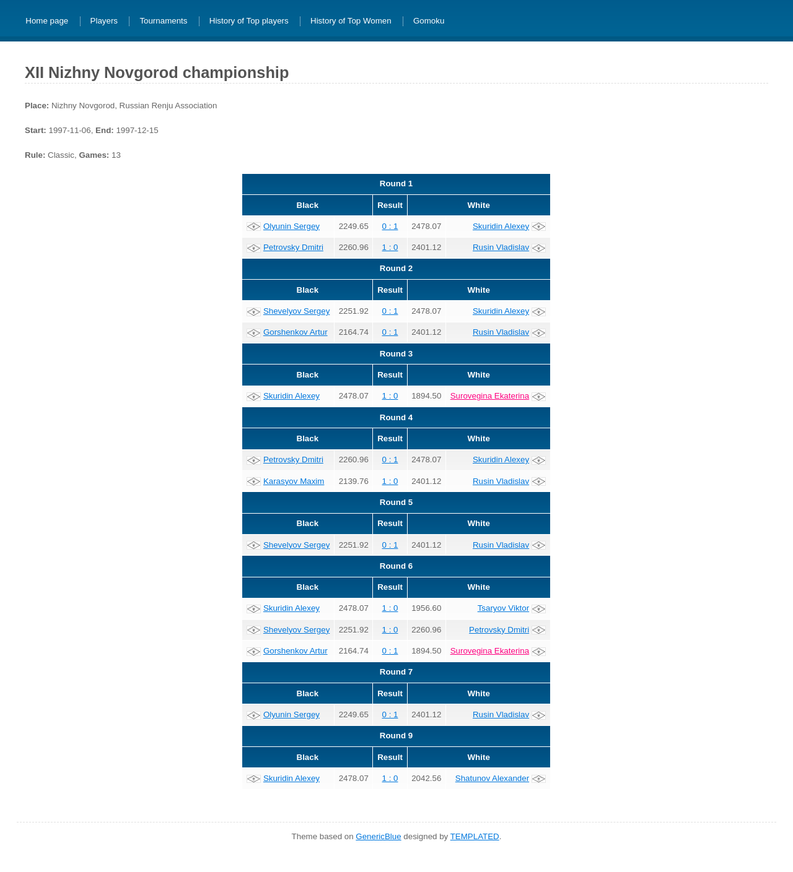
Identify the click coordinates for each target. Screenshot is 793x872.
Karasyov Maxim (294, 481)
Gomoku (428, 21)
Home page (46, 21)
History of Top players (249, 21)
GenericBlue (378, 836)
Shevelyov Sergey (296, 311)
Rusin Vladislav (501, 247)
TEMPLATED (474, 836)
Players (104, 21)
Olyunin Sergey (291, 226)
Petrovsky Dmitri (293, 247)
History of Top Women (351, 21)
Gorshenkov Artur (295, 332)
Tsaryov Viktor (503, 608)
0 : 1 (390, 226)
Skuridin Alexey (501, 226)
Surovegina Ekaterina (489, 395)
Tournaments (163, 21)
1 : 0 (390, 247)
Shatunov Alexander (492, 778)
